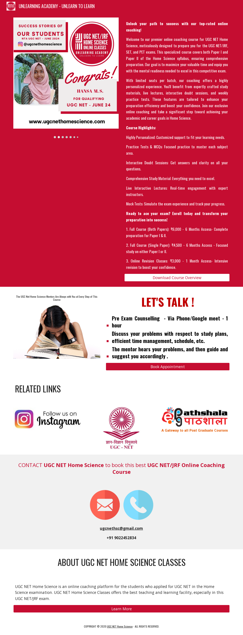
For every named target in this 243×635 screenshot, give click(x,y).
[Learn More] (122, 608)
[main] (177, 145)
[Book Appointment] (167, 366)
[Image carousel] (66, 77)
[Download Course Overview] (177, 277)
